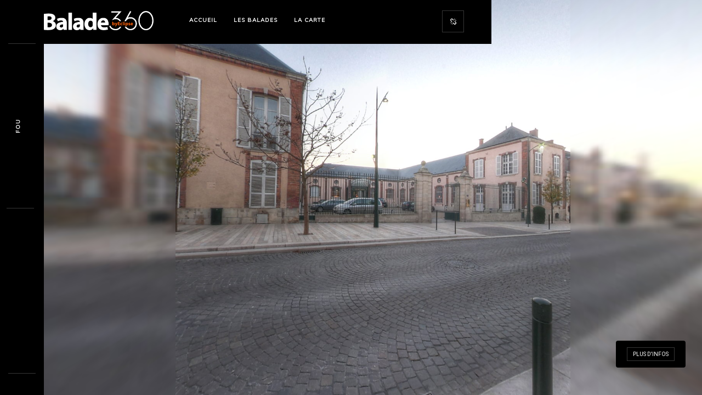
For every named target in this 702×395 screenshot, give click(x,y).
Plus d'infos (651, 354)
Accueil (203, 20)
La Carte (309, 20)
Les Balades (256, 20)
